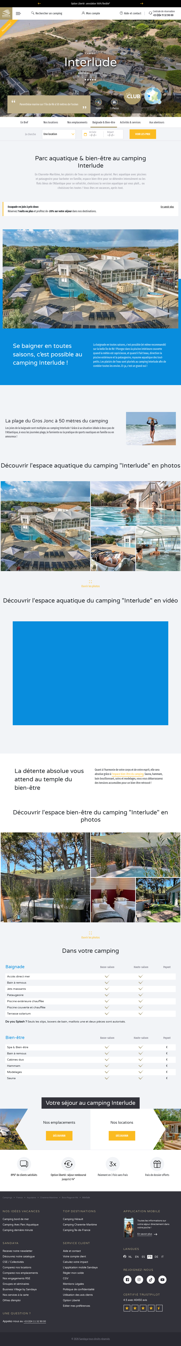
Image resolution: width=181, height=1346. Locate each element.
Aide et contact (72, 1251)
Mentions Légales (73, 1283)
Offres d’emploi (12, 1300)
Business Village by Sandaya (20, 1289)
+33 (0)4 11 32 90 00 (35, 1321)
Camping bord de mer (16, 1219)
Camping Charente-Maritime (80, 1224)
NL (130, 1256)
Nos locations (50, 122)
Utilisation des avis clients (78, 1294)
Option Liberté (71, 1300)
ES (143, 1256)
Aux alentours (156, 122)
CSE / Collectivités (13, 1262)
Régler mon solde (73, 1273)
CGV (65, 1278)
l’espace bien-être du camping (128, 774)
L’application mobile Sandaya (80, 1267)
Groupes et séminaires (16, 1283)
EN (137, 1256)
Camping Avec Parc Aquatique (21, 1224)
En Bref (24, 122)
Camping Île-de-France (76, 1230)
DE (156, 1256)
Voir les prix (142, 134)
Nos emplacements (77, 122)
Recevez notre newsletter (17, 1251)
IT (162, 1256)
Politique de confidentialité (78, 1289)
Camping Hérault (73, 1219)
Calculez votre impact (75, 1262)
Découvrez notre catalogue (19, 1256)
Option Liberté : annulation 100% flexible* (90, 3)
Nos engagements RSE (16, 1278)
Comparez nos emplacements (20, 1273)
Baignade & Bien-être (103, 122)
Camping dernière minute (18, 1230)
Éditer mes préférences (76, 1305)
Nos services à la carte (16, 1294)
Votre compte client (74, 1256)
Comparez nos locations (17, 1267)
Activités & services (130, 122)
